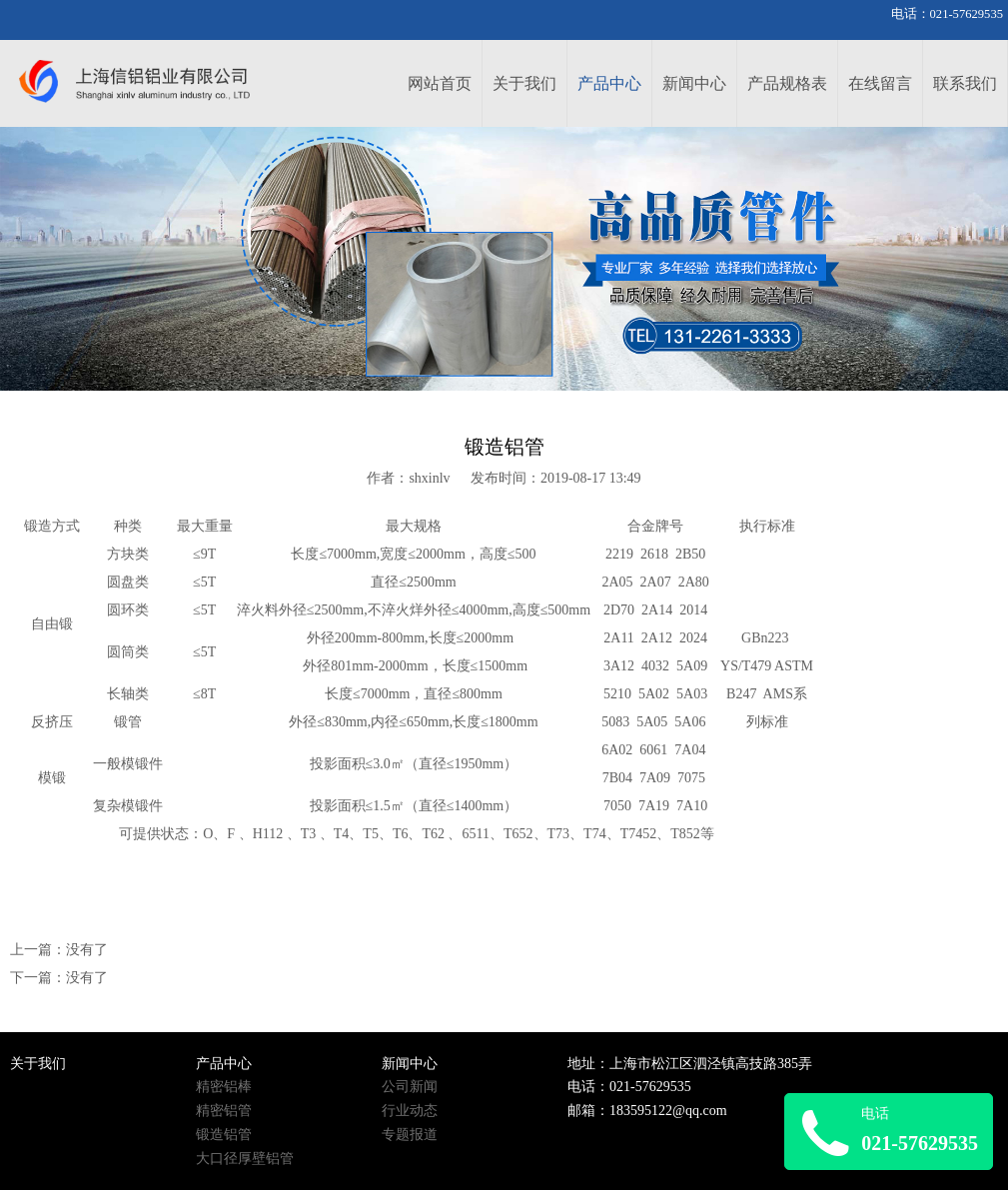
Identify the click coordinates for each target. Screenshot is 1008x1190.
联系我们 (965, 83)
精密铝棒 (224, 1086)
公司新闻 (410, 1086)
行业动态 (410, 1110)
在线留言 (880, 83)
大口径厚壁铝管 (245, 1158)
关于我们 (524, 83)
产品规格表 (787, 83)
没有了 (87, 949)
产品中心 (609, 83)
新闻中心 (694, 83)
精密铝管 (224, 1110)
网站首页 (440, 83)
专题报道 (410, 1134)
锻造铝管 (224, 1134)
